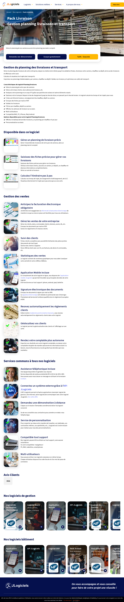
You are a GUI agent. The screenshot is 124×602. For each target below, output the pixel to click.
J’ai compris (76, 600)
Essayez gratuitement (52, 57)
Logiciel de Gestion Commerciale (97, 507)
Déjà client (116, 4)
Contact (23, 379)
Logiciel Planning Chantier (117, 551)
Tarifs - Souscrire (83, 57)
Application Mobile (54, 506)
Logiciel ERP (118, 505)
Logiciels (27, 4)
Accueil (9, 12)
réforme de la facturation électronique (54, 211)
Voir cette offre (33, 397)
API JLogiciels (76, 505)
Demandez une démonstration (20, 57)
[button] (3, 486)
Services (58, 4)
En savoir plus (67, 600)
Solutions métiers (43, 4)
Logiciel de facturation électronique (12, 507)
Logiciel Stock (33, 507)
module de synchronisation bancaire (42, 313)
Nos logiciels (17, 12)
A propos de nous (73, 4)
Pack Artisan (75, 551)
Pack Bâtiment (98, 551)
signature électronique (30, 295)
